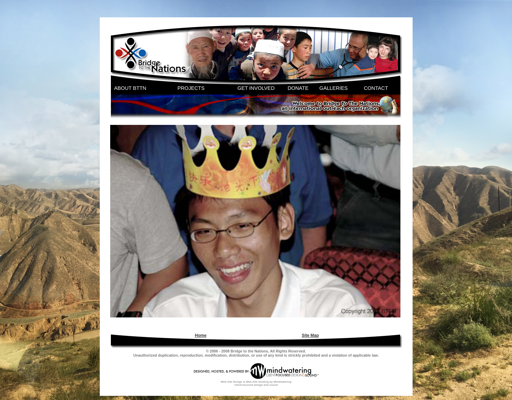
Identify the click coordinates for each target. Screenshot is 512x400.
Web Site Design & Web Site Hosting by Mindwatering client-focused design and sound (256, 383)
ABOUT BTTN (130, 88)
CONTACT (376, 88)
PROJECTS (190, 88)
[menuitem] (199, 335)
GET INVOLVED (256, 88)
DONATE (298, 88)
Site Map (310, 335)
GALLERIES (333, 88)
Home (200, 335)
